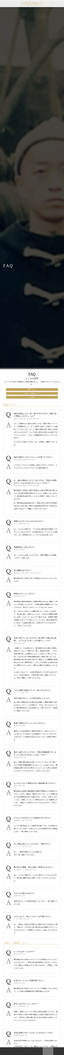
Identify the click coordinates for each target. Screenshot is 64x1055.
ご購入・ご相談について (32, 393)
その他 (32, 397)
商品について (32, 389)
